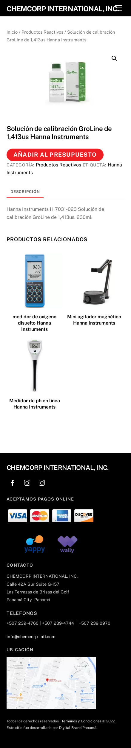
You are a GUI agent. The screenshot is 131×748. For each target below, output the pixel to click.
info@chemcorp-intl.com (31, 636)
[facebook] (13, 481)
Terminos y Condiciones (81, 721)
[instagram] (27, 481)
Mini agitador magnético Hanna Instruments (94, 320)
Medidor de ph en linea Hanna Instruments (34, 404)
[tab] (25, 192)
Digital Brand (70, 727)
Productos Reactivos (42, 32)
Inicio (12, 32)
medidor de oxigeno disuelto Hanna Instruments (34, 323)
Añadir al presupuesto (55, 154)
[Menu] (118, 8)
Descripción (25, 191)
